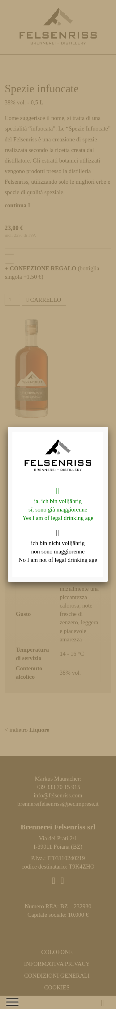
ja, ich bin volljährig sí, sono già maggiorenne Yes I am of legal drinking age (57, 503)
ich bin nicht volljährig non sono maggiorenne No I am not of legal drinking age (58, 545)
